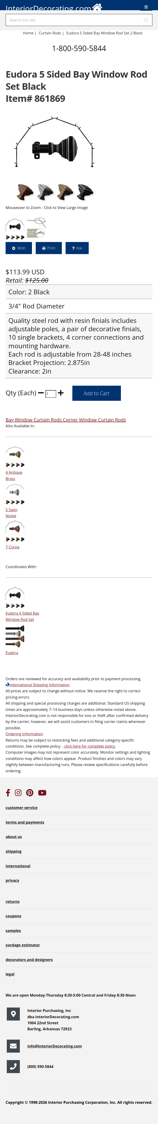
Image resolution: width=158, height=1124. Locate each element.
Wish (21, 248)
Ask (79, 248)
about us (14, 836)
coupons (13, 915)
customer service (21, 807)
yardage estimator (23, 945)
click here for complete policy (89, 746)
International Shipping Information (38, 684)
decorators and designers (29, 959)
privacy (12, 880)
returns (13, 901)
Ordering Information (24, 733)
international (18, 866)
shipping (13, 851)
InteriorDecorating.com (54, 7)
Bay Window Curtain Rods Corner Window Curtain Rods (66, 420)
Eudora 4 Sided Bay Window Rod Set (22, 613)
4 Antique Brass (15, 472)
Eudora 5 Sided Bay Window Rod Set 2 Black (104, 33)
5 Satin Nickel (15, 509)
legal (10, 974)
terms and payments (25, 822)
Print (51, 248)
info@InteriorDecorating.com (54, 1046)
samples (13, 930)
